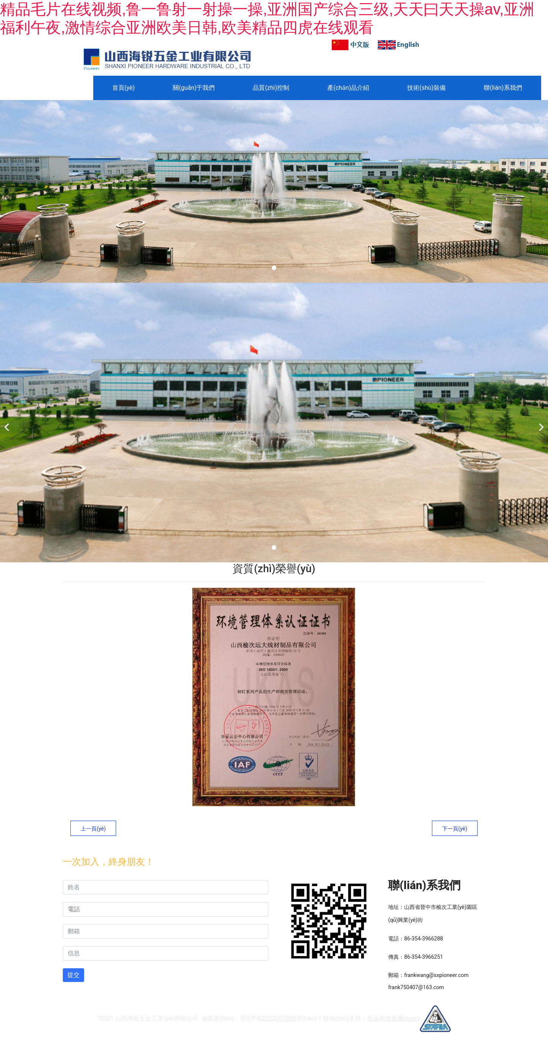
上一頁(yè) (93, 829)
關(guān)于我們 (194, 87)
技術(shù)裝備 (426, 87)
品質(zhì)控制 (271, 87)
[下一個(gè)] (540, 422)
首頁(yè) (123, 87)
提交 (73, 975)
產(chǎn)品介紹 (348, 87)
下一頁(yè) (454, 829)
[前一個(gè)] (7, 422)
